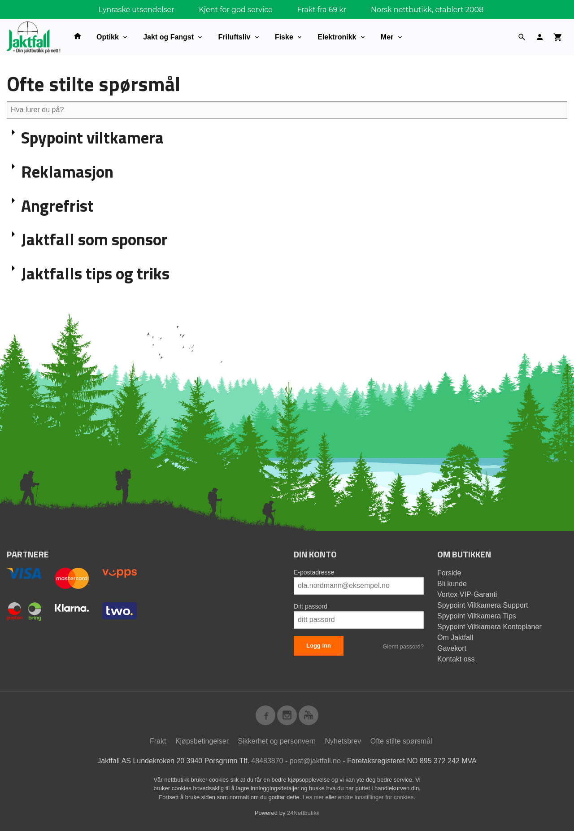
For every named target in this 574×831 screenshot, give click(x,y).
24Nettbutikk (303, 812)
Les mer (314, 797)
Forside (449, 573)
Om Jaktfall (455, 637)
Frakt (158, 741)
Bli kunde (452, 583)
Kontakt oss (456, 659)
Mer (387, 37)
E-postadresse (314, 572)
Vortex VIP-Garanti (467, 594)
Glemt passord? (403, 646)
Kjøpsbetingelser (202, 741)
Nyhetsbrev (343, 741)
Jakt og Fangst (168, 37)
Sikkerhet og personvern (277, 741)
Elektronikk (336, 37)
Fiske (284, 37)
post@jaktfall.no (315, 761)
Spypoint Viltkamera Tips (476, 616)
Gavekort (451, 648)
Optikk (107, 37)
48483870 (267, 761)
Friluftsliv (234, 37)
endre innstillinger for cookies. (376, 797)
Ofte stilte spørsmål (401, 741)
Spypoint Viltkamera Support (482, 605)
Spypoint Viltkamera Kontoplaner (489, 627)
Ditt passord (310, 606)
